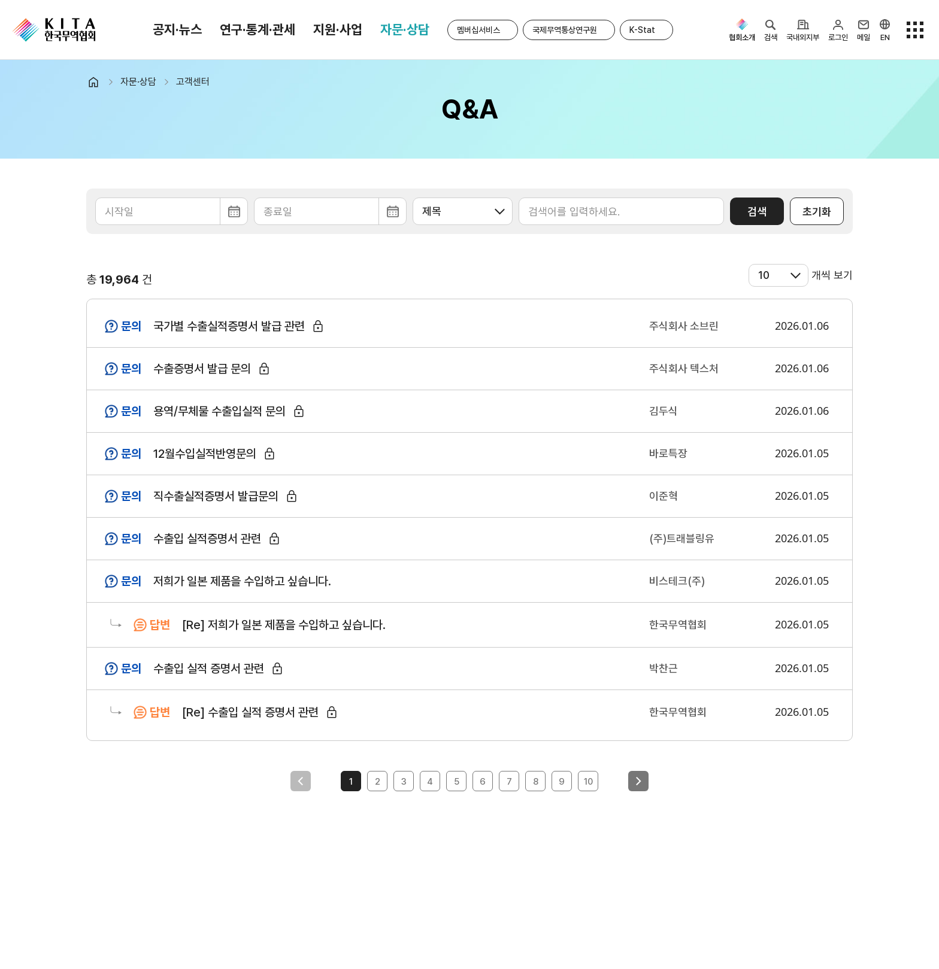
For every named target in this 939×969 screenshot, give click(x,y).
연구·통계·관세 (257, 29)
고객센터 (193, 81)
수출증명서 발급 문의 (202, 369)
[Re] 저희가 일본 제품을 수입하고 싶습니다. (284, 625)
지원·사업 (337, 29)
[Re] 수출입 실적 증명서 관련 (250, 712)
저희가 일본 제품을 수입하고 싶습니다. (242, 581)
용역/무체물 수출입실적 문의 (219, 411)
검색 (757, 211)
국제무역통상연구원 (564, 30)
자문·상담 (404, 29)
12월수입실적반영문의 (204, 453)
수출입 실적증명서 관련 (207, 538)
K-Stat (642, 30)
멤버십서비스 (478, 30)
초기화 (816, 211)
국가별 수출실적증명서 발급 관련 (229, 326)
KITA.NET (54, 30)
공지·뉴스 (177, 29)
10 (588, 781)
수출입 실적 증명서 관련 (208, 668)
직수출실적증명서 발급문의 (215, 496)
